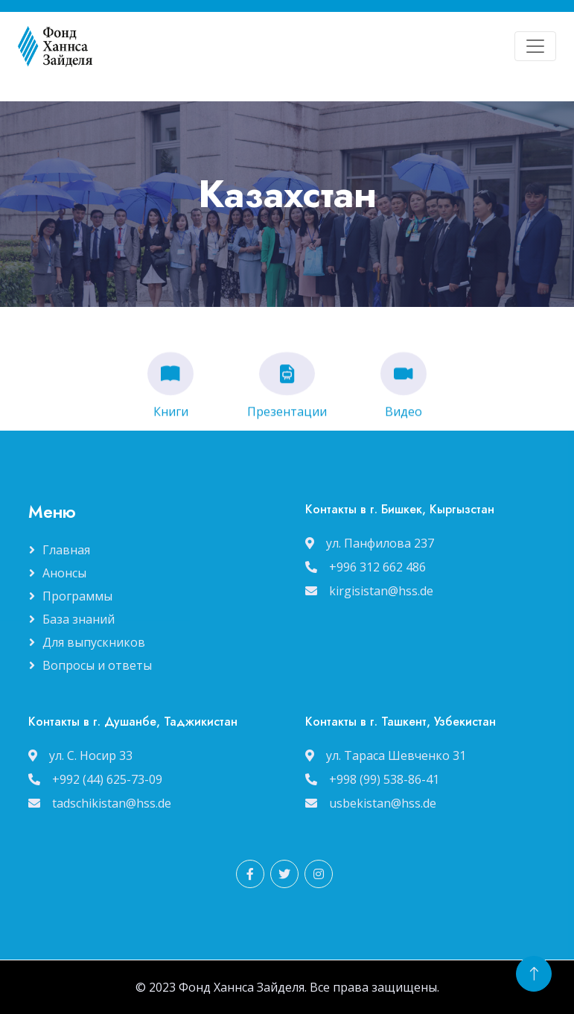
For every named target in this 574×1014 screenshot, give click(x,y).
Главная (66, 550)
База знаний (78, 619)
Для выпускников (93, 642)
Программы (77, 596)
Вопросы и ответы (97, 665)
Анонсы (64, 573)
